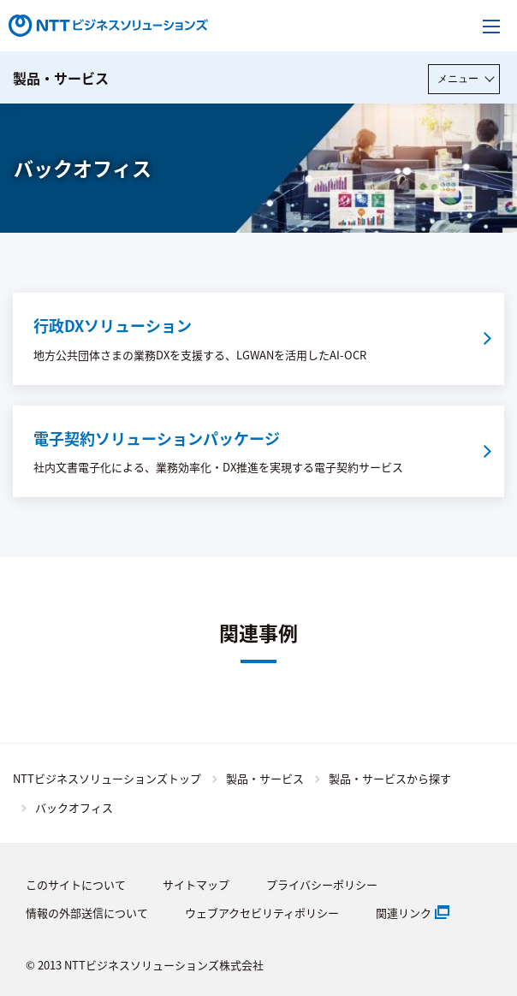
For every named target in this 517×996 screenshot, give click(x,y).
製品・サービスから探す (390, 778)
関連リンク (403, 912)
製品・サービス (61, 78)
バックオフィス (74, 807)
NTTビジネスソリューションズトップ (107, 778)
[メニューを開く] (491, 25)
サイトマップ (196, 884)
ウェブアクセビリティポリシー (262, 912)
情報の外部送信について (87, 912)
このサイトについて (76, 884)
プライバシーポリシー (321, 884)
